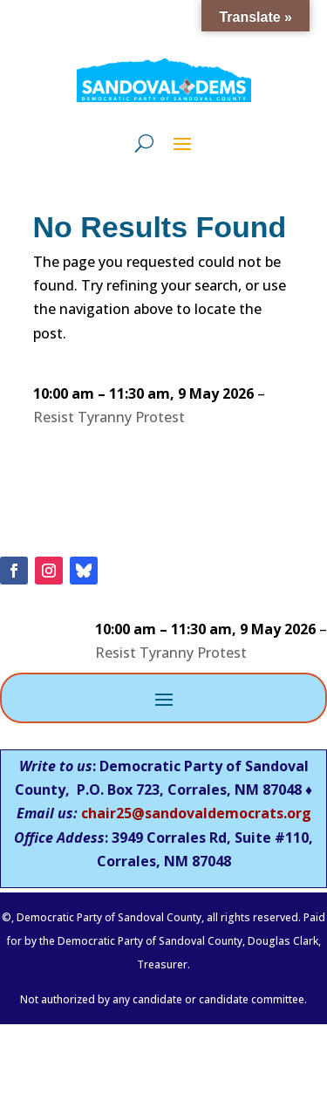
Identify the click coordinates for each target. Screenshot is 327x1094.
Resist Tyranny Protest (109, 417)
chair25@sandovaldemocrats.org (196, 813)
